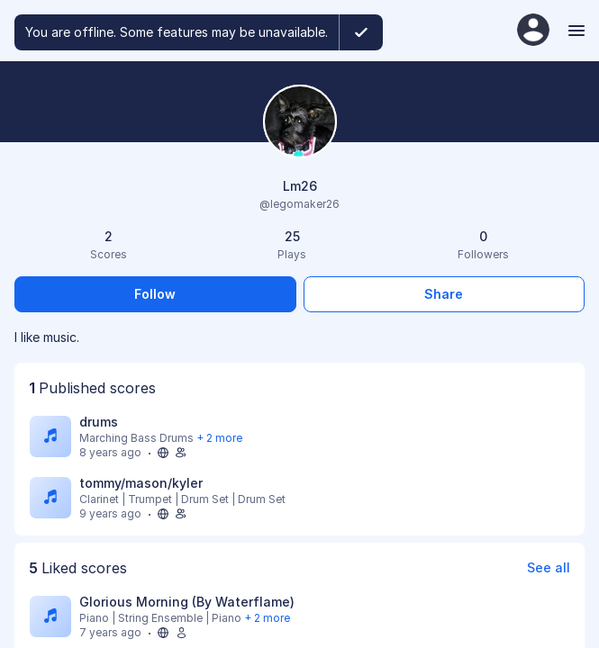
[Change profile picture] (300, 123)
